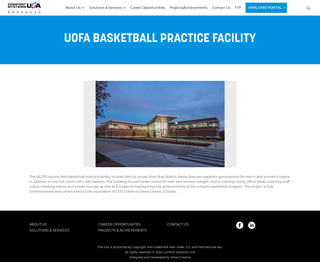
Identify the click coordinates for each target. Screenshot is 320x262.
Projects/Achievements (189, 8)
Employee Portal (265, 8)
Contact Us (221, 8)
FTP (238, 8)
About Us (73, 8)
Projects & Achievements (122, 230)
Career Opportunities (147, 8)
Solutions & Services (105, 8)
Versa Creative (180, 257)
